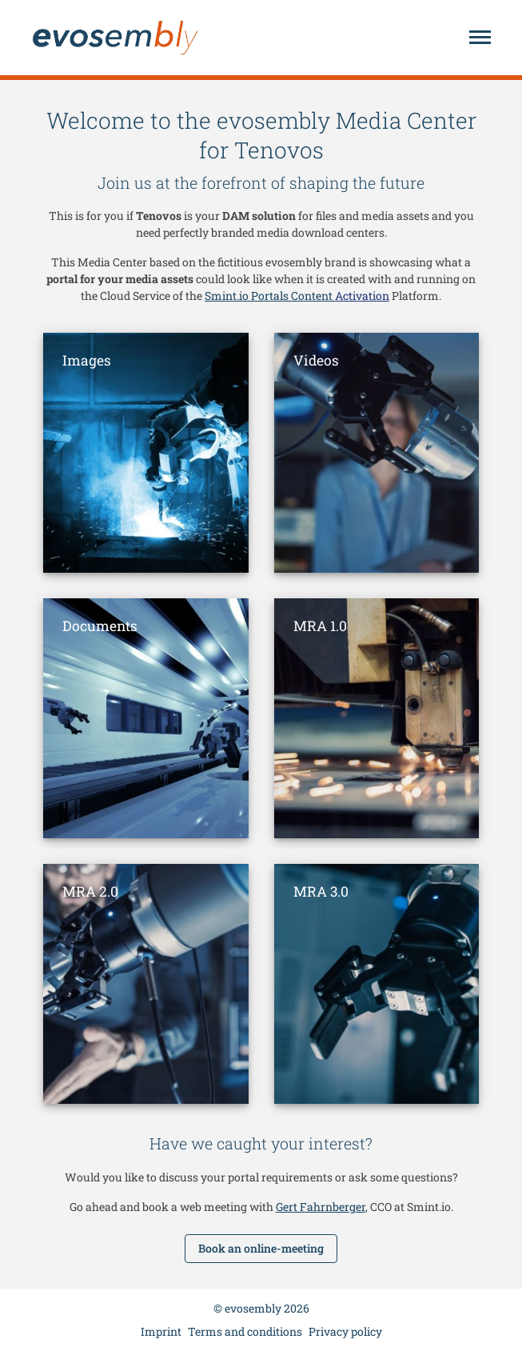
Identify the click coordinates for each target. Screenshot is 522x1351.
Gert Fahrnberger (320, 1206)
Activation (362, 295)
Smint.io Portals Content (270, 295)
